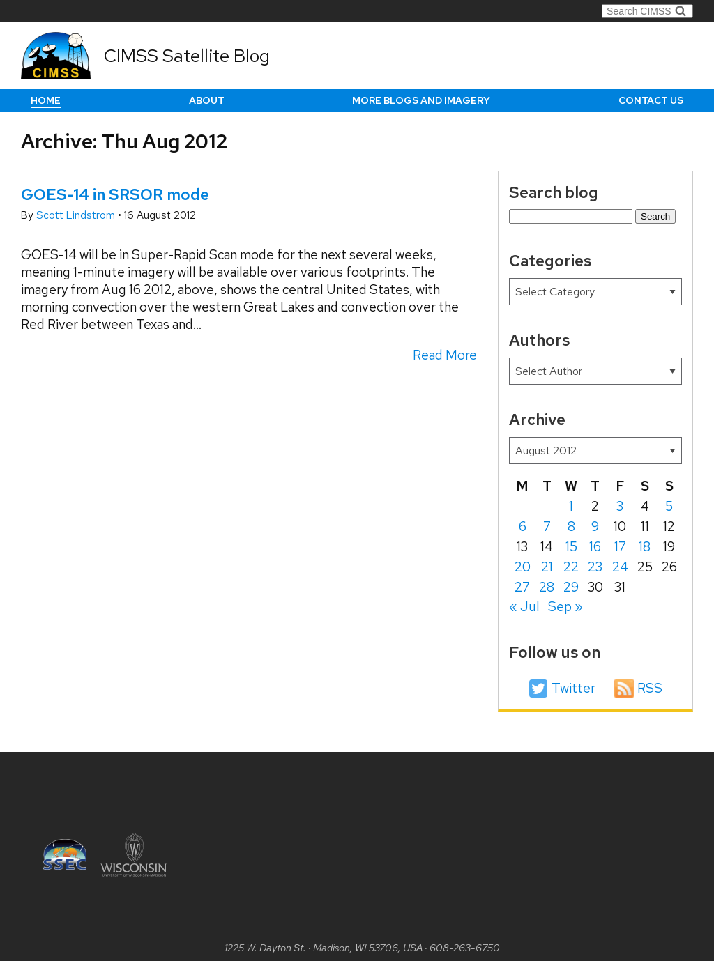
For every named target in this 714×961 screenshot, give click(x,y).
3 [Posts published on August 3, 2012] (619, 506)
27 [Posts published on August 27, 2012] (522, 587)
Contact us (650, 100)
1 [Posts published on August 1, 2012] (571, 506)
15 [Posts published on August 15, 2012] (571, 546)
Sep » (565, 606)
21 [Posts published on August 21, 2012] (547, 567)
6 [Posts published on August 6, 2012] (522, 526)
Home (46, 100)
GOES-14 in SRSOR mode (115, 194)
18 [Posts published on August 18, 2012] (645, 546)
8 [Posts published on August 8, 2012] (571, 526)
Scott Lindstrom (77, 215)
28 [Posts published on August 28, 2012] (546, 587)
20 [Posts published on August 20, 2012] (523, 567)
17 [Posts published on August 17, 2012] (620, 546)
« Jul (524, 606)
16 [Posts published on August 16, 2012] (595, 546)
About (207, 100)
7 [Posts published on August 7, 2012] (547, 526)
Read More (445, 355)
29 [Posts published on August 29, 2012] (571, 587)
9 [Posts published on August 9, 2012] (595, 526)
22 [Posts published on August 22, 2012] (571, 567)
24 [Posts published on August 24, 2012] (620, 567)
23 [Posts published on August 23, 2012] (595, 567)
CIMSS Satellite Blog (187, 56)
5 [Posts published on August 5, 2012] (669, 506)
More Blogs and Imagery (421, 100)
